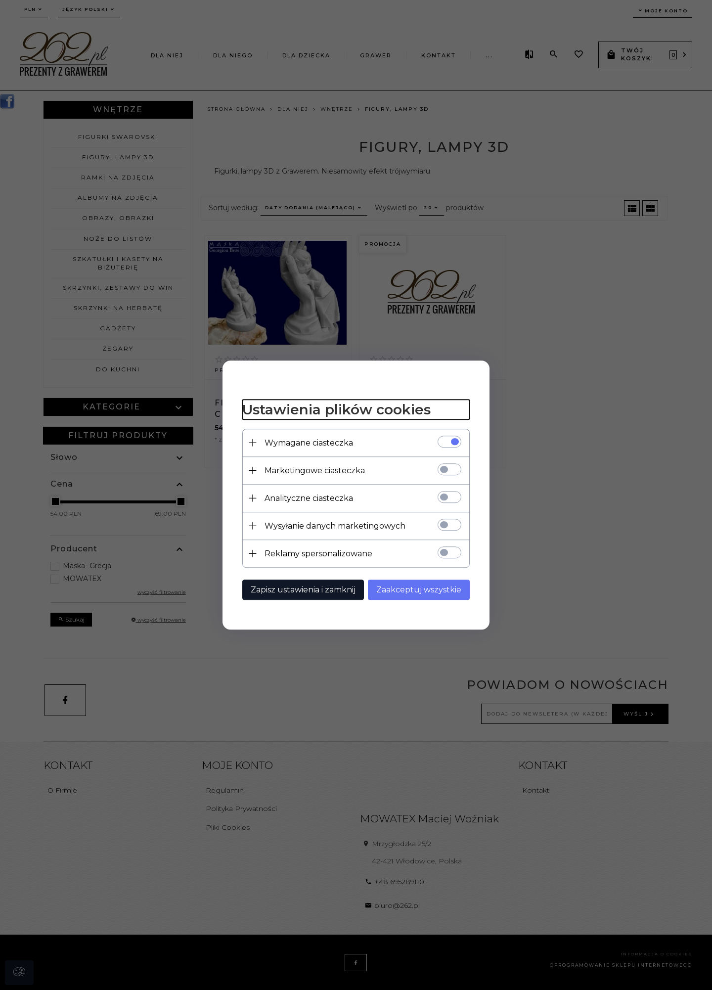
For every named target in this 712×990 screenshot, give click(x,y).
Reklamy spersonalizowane (318, 553)
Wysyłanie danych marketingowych (335, 526)
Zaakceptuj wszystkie (418, 589)
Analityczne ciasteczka (309, 498)
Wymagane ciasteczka (309, 443)
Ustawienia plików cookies (336, 409)
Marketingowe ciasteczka (315, 470)
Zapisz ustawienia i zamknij (303, 589)
